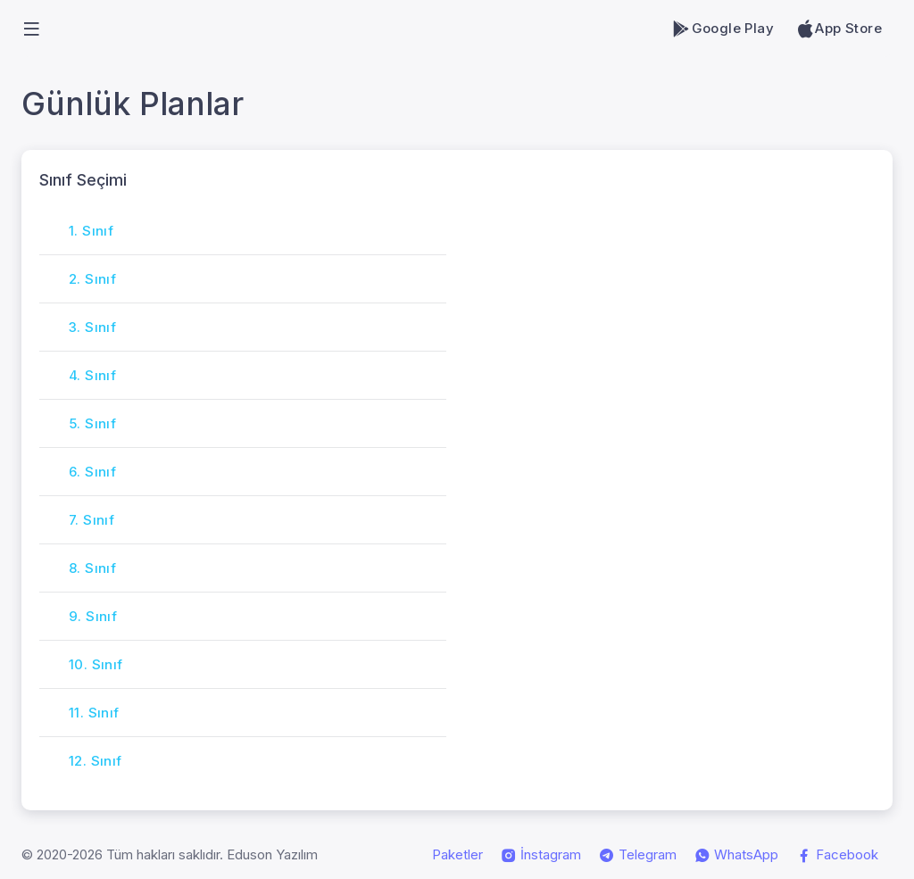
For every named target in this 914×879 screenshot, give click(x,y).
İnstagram (541, 855)
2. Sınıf (92, 278)
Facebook (837, 855)
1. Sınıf (91, 230)
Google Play (722, 28)
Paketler (457, 854)
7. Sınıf (91, 519)
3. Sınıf (92, 327)
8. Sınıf (92, 568)
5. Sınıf (92, 423)
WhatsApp (736, 855)
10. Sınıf (96, 664)
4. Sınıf (92, 375)
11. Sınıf (94, 712)
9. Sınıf (93, 616)
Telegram (638, 855)
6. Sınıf (92, 471)
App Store (838, 28)
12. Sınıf (95, 760)
